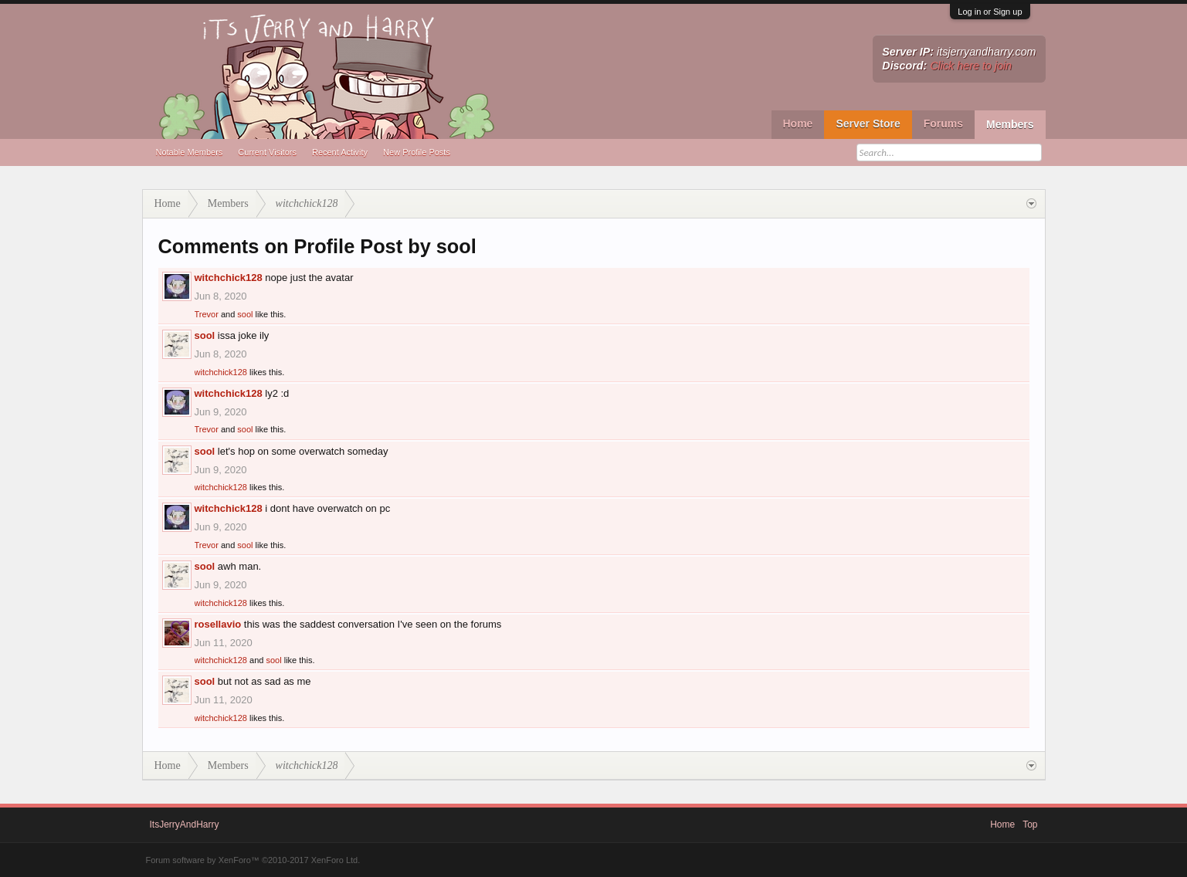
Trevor (207, 314)
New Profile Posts (416, 152)
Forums (943, 123)
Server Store (868, 123)
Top (1030, 824)
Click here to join (971, 65)
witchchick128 (229, 277)
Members (1009, 124)
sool (245, 314)
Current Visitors (267, 152)
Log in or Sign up (990, 11)
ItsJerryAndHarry (184, 824)
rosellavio (218, 624)
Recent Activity (340, 152)
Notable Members (189, 152)
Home (798, 123)
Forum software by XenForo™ (253, 860)
